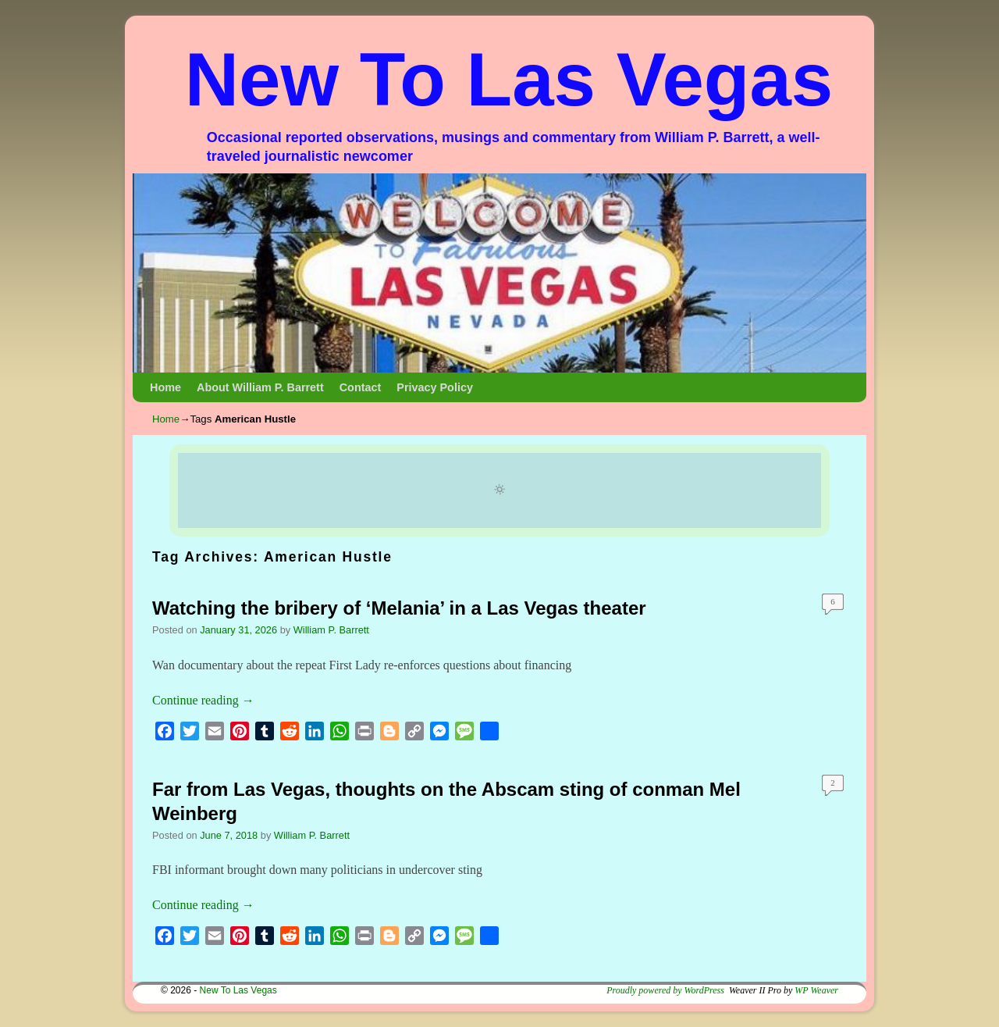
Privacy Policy (434, 387)
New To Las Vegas (509, 79)
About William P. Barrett (260, 387)
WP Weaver (816, 990)
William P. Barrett (331, 630)
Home (165, 387)
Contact (361, 387)
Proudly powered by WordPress (665, 990)
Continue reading (203, 700)
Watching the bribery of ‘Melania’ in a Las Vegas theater (399, 608)
